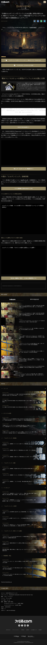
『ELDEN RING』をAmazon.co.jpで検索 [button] (23, 65)
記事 (11, 120)
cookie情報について (34, 629)
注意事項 (27, 629)
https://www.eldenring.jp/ (11, 610)
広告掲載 (40, 629)
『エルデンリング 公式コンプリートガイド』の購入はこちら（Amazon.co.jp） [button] (23, 60)
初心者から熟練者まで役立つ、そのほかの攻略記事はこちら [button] (23, 278)
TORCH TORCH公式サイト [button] (23, 127)
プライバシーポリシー (15, 629)
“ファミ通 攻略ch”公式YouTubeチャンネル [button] (23, 188)
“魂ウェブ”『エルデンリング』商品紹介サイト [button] (23, 168)
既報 (19, 96)
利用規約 (22, 629)
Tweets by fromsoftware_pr (6, 582)
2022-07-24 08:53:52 (31, 114)
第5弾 (29, 197)
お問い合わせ (8, 629)
